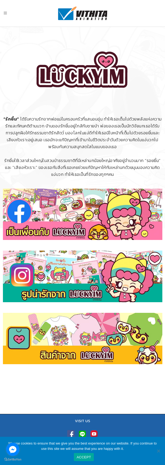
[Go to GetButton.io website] (12, 459)
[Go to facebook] (12, 449)
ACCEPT (84, 457)
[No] (158, 451)
